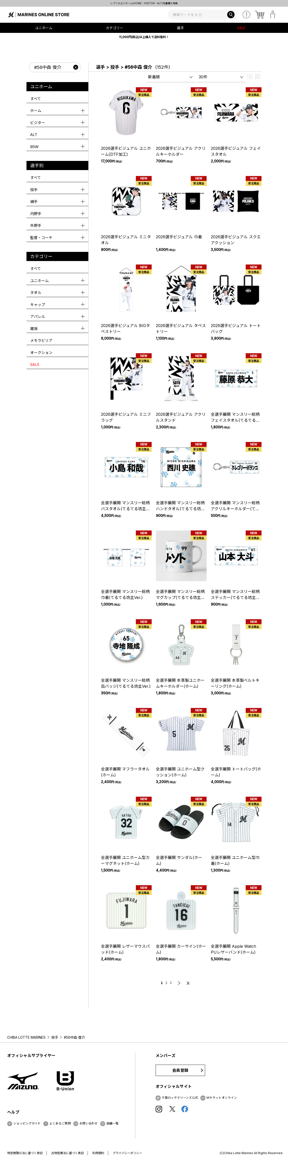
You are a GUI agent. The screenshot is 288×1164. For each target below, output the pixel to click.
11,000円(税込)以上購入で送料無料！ (144, 37)
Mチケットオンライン (222, 1097)
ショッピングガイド (27, 1123)
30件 (203, 76)
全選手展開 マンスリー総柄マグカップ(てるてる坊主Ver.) (180, 597)
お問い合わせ (88, 1123)
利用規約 (98, 1153)
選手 (100, 67)
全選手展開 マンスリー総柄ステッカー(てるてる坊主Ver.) (235, 597)
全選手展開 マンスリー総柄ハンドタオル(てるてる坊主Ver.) (180, 508)
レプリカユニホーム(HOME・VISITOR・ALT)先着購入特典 (144, 3)
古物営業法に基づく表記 (67, 1153)
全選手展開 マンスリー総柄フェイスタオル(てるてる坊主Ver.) (235, 420)
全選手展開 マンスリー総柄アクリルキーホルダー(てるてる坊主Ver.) (235, 508)
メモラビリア (41, 340)
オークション (41, 352)
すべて (35, 98)
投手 (114, 67)
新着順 (154, 76)
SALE (241, 28)
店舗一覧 (112, 1123)
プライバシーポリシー (127, 1153)
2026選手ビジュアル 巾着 (179, 236)
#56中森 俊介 (138, 67)
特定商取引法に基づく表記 (25, 1153)
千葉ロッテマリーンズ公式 (180, 1097)
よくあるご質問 (60, 1123)
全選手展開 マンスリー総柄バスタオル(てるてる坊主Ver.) (125, 508)
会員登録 (180, 1070)
